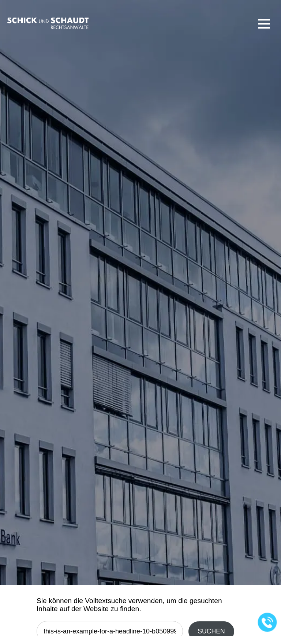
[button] (264, 24)
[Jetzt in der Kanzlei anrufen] (267, 622)
